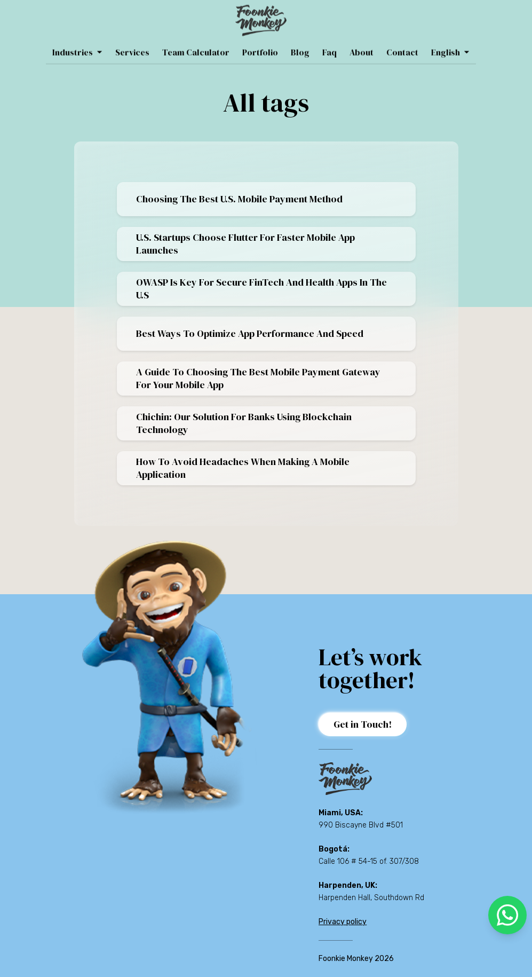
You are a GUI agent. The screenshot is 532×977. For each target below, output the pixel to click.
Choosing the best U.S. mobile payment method (239, 199)
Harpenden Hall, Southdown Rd (371, 897)
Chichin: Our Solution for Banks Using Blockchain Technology (244, 423)
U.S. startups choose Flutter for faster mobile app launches (245, 244)
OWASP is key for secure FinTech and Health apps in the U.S (261, 288)
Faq (329, 43)
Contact (402, 43)
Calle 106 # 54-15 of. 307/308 (369, 861)
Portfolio (260, 43)
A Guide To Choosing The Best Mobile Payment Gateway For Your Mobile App (258, 378)
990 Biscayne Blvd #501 (361, 825)
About (362, 43)
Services (132, 43)
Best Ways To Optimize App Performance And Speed (249, 333)
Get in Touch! (363, 724)
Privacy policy (343, 921)
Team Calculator (195, 43)
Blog (300, 43)
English (450, 43)
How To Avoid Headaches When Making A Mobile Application (243, 468)
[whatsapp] (507, 915)
